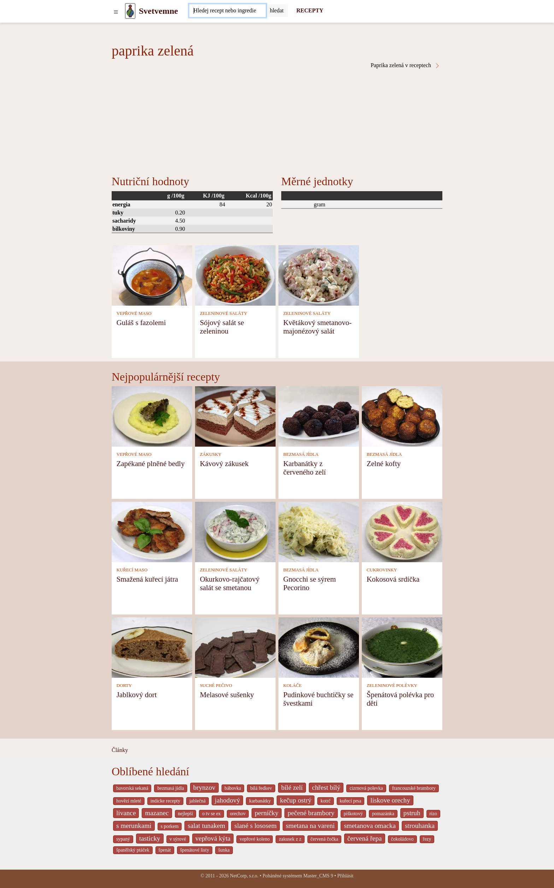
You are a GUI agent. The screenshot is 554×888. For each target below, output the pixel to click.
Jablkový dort (137, 694)
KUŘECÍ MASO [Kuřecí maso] (132, 570)
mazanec (157, 813)
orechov (238, 813)
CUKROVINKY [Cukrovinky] (382, 570)
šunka (224, 850)
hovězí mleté (128, 801)
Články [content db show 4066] (120, 750)
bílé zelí (292, 787)
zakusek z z (290, 839)
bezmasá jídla (170, 788)
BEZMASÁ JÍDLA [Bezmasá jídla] (301, 454)
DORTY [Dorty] (124, 685)
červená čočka (324, 839)
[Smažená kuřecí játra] (152, 531)
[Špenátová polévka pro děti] (402, 647)
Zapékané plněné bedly (151, 463)
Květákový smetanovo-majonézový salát (317, 326)
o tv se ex (211, 813)
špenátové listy (194, 850)
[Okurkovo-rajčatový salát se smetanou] (235, 531)
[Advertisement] (277, 121)
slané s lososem (255, 825)
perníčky (266, 813)
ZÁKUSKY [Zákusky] (211, 454)
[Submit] (277, 10)
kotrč (325, 801)
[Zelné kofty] (402, 416)
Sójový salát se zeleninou (222, 326)
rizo (433, 813)
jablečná (197, 801)
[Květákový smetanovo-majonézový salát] (318, 275)
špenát (165, 850)
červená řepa (364, 838)
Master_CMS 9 (318, 875)
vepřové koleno (255, 839)
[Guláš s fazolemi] (152, 275)
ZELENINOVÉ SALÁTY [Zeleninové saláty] (223, 313)
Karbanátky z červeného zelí (304, 467)
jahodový (227, 800)
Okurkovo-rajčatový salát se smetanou (230, 583)
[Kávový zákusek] (235, 416)
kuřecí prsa (350, 801)
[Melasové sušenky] (235, 647)
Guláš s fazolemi (141, 322)
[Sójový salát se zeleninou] (235, 275)
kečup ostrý (295, 800)
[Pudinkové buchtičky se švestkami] (318, 647)
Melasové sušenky (227, 694)
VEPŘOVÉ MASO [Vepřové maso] (134, 313)
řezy (427, 839)
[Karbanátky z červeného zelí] (318, 416)
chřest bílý (326, 787)
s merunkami (134, 825)
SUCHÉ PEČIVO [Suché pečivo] (216, 685)
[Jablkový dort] (152, 647)
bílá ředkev (261, 788)
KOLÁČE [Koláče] (292, 685)
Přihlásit (345, 875)
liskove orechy (390, 800)
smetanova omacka (370, 825)
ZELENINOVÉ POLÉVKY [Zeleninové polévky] (392, 685)
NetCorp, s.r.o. (244, 875)
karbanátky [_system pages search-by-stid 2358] (260, 801)
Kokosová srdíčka (393, 579)
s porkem (170, 826)
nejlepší (185, 813)
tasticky (149, 838)
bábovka (233, 788)
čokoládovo (402, 839)
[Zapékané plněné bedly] (152, 416)
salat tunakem (206, 825)
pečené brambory (311, 813)
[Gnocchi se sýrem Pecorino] (318, 531)
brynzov (204, 787)
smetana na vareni (310, 825)
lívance (126, 813)
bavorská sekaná (132, 788)
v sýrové (178, 839)
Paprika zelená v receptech (405, 65)
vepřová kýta (213, 838)
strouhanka (420, 825)
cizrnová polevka (366, 788)
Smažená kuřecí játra (147, 579)
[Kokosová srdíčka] (402, 531)
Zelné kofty (384, 463)
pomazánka (383, 813)
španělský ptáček (132, 850)
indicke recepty (165, 801)
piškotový (353, 813)
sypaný (123, 839)
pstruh (411, 813)
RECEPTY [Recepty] (309, 10)
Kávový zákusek (224, 463)
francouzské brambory (414, 788)
